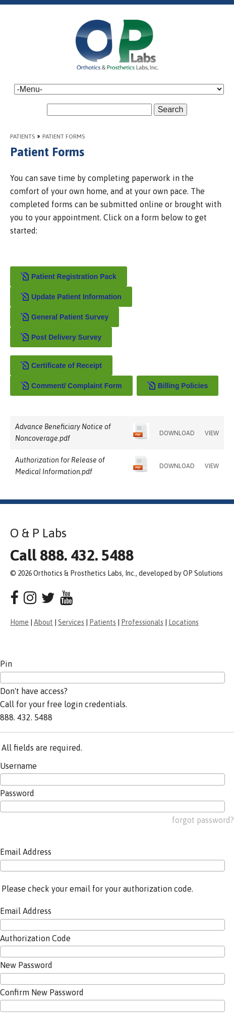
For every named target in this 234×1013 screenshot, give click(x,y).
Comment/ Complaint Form (71, 386)
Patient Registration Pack (68, 276)
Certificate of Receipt (61, 365)
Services (71, 622)
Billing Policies (177, 386)
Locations (183, 622)
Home (19, 622)
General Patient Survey (64, 317)
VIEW (212, 433)
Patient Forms (63, 136)
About (43, 622)
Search (171, 109)
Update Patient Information (71, 297)
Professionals (142, 622)
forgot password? (203, 819)
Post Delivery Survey (61, 337)
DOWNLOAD (177, 433)
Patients (22, 136)
